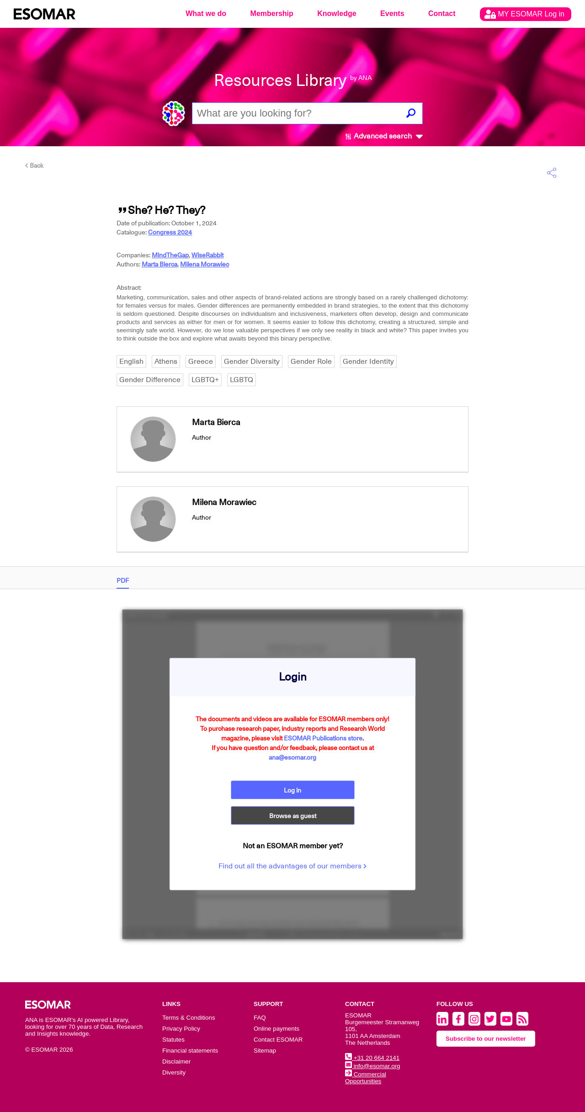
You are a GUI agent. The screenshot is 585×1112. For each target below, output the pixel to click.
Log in (292, 789)
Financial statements (190, 1050)
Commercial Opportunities (365, 1078)
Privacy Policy (181, 1028)
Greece (200, 361)
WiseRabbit (207, 255)
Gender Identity (368, 361)
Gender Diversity (252, 361)
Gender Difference (150, 379)
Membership (271, 13)
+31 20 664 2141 (372, 1057)
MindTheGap (170, 255)
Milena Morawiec (204, 264)
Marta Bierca (159, 264)
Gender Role (311, 361)
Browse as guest (292, 817)
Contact (442, 13)
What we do (206, 13)
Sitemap (265, 1050)
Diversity (174, 1072)
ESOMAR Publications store (323, 737)
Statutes (173, 1039)
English (131, 361)
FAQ (260, 1017)
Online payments (276, 1028)
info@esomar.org (372, 1066)
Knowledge (336, 13)
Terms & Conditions (188, 1017)
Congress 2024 (170, 232)
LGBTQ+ (205, 379)
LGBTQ (241, 379)
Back (34, 165)
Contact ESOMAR (278, 1039)
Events (392, 13)
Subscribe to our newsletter (486, 1038)
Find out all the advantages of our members (292, 867)
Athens (165, 361)
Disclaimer (176, 1061)
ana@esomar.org (292, 756)
